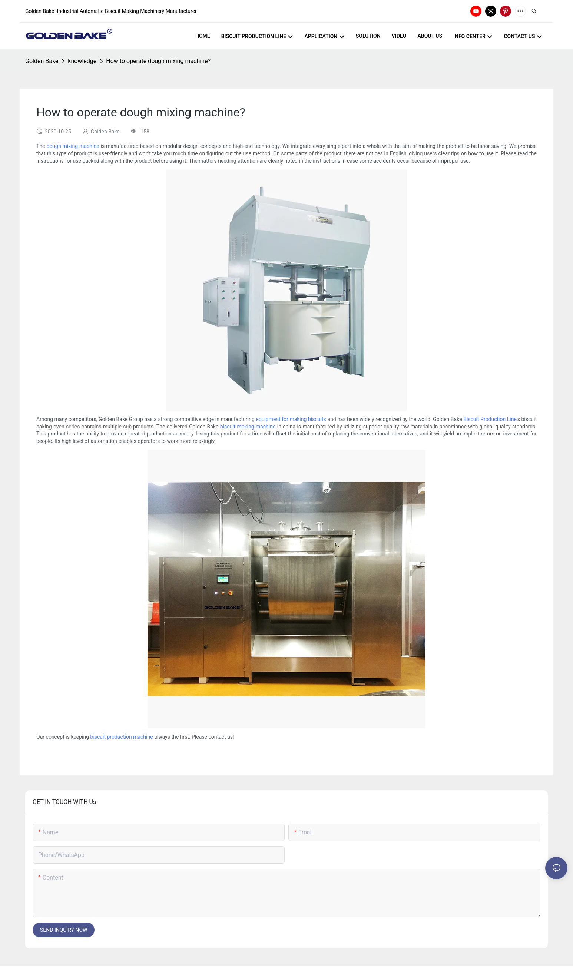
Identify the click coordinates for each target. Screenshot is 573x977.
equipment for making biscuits (291, 419)
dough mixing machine (72, 146)
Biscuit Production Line (490, 419)
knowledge (82, 60)
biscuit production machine (121, 737)
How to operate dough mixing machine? (158, 60)
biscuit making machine (248, 427)
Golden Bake (41, 60)
